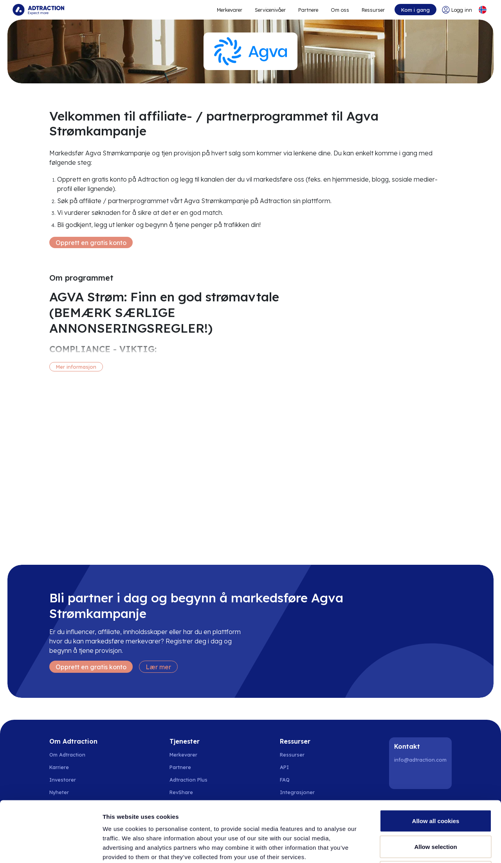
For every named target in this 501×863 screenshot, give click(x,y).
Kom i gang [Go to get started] (415, 10)
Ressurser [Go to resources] (373, 10)
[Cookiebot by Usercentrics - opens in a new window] (50, 848)
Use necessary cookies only (435, 811)
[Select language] (482, 10)
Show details (411, 847)
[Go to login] (457, 10)
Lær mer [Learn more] (158, 667)
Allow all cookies (436, 760)
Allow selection (435, 786)
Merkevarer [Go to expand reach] (229, 10)
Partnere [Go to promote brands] (308, 10)
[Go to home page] (38, 10)
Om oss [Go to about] (340, 10)
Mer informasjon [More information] (76, 367)
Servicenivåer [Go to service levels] (270, 10)
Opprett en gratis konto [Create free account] (91, 243)
